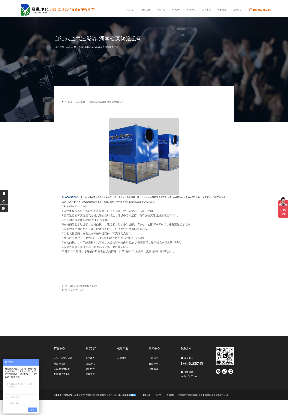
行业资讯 (153, 363)
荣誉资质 (90, 374)
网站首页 (128, 10)
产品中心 (161, 10)
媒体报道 (153, 369)
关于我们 (222, 10)
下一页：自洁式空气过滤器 (72, 290)
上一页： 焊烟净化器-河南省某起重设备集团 (79, 286)
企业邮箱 (170, 395)
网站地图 (146, 395)
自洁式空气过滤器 (63, 358)
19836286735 (4, 202)
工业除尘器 (145, 10)
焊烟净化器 (59, 363)
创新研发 (191, 10)
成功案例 (176, 10)
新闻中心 (206, 10)
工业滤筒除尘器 (62, 369)
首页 (70, 102)
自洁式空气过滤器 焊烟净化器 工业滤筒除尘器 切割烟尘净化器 (203, 395)
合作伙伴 (90, 369)
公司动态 (153, 358)
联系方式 (186, 348)
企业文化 (90, 363)
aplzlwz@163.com (189, 376)
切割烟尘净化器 (62, 374)
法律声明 (158, 395)
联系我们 (237, 10)
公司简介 (90, 358)
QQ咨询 (3, 194)
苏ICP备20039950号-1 (64, 395)
